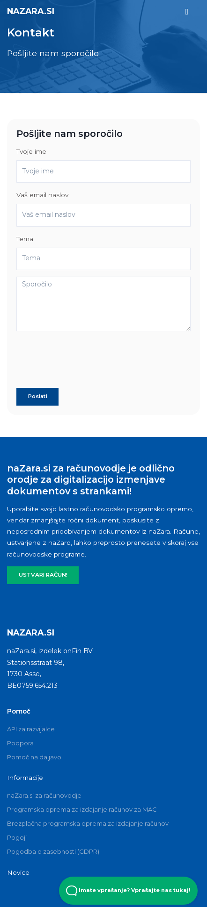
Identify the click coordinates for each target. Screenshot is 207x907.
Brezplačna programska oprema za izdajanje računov (88, 823)
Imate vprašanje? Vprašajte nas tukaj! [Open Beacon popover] (128, 891)
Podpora (20, 743)
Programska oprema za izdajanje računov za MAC (82, 809)
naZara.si (30, 11)
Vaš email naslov (42, 195)
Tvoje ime (31, 151)
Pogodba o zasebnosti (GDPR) (53, 851)
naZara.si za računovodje (44, 795)
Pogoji (17, 837)
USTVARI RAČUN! (43, 574)
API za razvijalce (31, 729)
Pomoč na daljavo (34, 757)
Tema (24, 239)
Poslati (37, 396)
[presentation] (87, 363)
